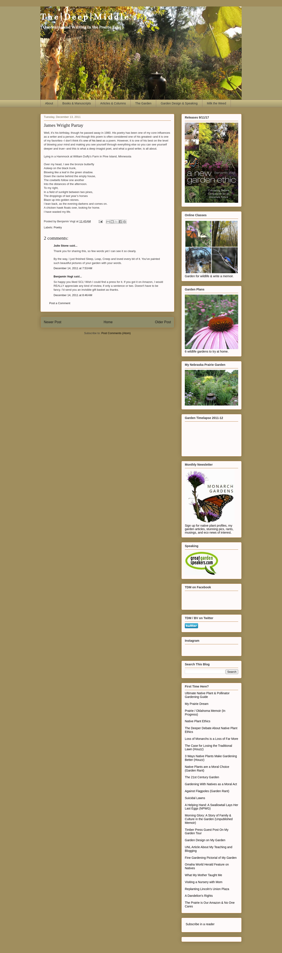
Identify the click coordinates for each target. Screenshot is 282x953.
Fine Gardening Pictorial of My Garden (211, 857)
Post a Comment (59, 303)
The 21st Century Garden (202, 777)
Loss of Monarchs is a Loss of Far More (211, 738)
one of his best (92, 140)
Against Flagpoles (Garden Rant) (207, 791)
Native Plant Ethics (197, 721)
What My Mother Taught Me (203, 875)
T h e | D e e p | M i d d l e (84, 17)
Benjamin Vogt (63, 276)
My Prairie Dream (196, 704)
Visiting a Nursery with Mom (203, 882)
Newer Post (52, 322)
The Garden (143, 103)
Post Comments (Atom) (116, 333)
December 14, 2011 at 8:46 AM (73, 295)
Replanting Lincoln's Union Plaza (207, 889)
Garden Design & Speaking (179, 103)
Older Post (163, 322)
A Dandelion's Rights (199, 895)
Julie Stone (61, 245)
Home (108, 322)
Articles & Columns (113, 103)
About (49, 103)
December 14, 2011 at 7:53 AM (73, 268)
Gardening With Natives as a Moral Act (211, 784)
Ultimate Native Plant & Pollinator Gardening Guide (207, 695)
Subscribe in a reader (200, 924)
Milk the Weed (216, 103)
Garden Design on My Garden (205, 840)
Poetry (58, 227)
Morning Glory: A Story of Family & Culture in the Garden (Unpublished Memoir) (209, 819)
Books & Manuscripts (76, 103)
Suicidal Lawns (195, 798)
